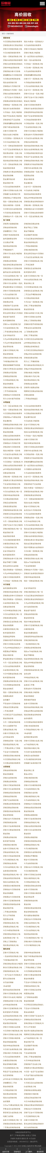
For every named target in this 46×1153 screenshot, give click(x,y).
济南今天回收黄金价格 (11, 291)
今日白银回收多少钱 (31, 927)
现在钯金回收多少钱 (11, 744)
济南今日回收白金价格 (32, 317)
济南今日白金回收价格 (32, 830)
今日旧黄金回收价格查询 (12, 42)
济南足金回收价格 (31, 142)
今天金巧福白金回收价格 (33, 1075)
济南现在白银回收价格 (11, 886)
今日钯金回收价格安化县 (33, 153)
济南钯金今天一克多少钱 (12, 216)
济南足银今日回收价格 (11, 447)
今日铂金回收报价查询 (32, 120)
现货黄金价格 (8, 919)
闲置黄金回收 (29, 993)
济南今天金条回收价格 (11, 826)
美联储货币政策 (30, 700)
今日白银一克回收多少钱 (33, 68)
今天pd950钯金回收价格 (12, 343)
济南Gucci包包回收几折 (12, 324)
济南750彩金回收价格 (11, 127)
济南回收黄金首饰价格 (11, 280)
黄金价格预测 (8, 625)
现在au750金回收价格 (32, 562)
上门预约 (29, 1150)
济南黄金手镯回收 (31, 856)
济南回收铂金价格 (31, 901)
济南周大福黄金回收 (31, 387)
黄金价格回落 (8, 1087)
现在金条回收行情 (10, 82)
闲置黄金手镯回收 (10, 651)
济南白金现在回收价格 (32, 826)
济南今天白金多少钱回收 (12, 254)
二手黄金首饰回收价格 (11, 1127)
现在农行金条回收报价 (11, 109)
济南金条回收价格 (10, 227)
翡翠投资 (6, 257)
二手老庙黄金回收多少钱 (12, 332)
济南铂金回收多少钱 (31, 822)
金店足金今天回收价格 (32, 510)
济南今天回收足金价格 (32, 875)
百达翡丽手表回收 (31, 235)
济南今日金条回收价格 (32, 819)
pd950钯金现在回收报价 (12, 469)
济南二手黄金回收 (31, 335)
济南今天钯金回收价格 (11, 785)
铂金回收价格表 (9, 168)
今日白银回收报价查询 (11, 53)
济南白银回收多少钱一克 (12, 387)
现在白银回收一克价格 (11, 205)
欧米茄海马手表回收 (11, 1012)
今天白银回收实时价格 (32, 759)
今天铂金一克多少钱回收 (12, 112)
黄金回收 (6, 834)
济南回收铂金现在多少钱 (12, 510)
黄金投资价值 (29, 309)
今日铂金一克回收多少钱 (33, 64)
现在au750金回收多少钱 (33, 651)
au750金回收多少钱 (31, 744)
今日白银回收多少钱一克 (33, 938)
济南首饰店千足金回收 (11, 120)
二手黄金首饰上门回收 (11, 748)
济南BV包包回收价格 (11, 235)
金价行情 (6, 1150)
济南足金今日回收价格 (32, 919)
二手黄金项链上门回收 (32, 967)
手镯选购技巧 (8, 250)
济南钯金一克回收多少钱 (12, 105)
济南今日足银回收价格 (11, 901)
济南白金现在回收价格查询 (13, 60)
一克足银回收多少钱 (31, 644)
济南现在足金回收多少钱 (33, 291)
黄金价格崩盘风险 (10, 1042)
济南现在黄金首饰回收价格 (34, 202)
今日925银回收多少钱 (32, 945)
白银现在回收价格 (10, 1060)
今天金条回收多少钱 (31, 800)
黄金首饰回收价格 (31, 912)
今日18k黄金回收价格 (11, 930)
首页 (3, 33)
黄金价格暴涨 (8, 384)
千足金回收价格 (30, 1053)
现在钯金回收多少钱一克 (12, 875)
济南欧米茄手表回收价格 (33, 324)
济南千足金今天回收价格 (33, 1113)
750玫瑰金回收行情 (10, 361)
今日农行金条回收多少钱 (12, 1049)
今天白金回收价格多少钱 (33, 86)
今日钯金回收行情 (10, 547)
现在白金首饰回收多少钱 (33, 149)
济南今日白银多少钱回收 (33, 131)
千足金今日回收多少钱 (32, 982)
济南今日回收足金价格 (11, 644)
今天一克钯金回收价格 (11, 722)
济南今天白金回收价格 (11, 789)
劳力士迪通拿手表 (10, 726)
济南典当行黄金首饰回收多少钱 (15, 172)
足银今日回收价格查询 (32, 105)
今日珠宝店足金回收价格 (33, 339)
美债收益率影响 (9, 637)
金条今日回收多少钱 (11, 848)
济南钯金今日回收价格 (11, 395)
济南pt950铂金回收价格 (33, 369)
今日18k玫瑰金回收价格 (33, 1101)
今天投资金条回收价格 (11, 213)
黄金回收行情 (8, 183)
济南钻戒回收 (29, 395)
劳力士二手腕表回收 (31, 361)
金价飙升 (6, 700)
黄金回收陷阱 (29, 1001)
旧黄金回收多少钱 (10, 730)
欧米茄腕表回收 (9, 320)
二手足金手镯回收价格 (32, 294)
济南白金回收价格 (10, 778)
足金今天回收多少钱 (31, 425)
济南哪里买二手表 (10, 231)
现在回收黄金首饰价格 (32, 715)
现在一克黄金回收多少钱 (12, 202)
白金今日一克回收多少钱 (33, 90)
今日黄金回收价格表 (31, 298)
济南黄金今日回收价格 (11, 897)
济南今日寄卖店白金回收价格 (14, 369)
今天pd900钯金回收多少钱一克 (14, 339)
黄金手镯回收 (29, 231)
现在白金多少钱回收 (11, 135)
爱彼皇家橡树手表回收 (11, 365)
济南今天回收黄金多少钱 (33, 261)
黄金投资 (27, 834)
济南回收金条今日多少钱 (12, 559)
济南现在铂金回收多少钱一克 (14, 592)
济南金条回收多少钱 (11, 852)
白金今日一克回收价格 (32, 187)
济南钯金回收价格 (10, 376)
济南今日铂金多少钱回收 (33, 49)
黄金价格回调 (29, 1079)
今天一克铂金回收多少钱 (12, 164)
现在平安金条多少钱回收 (12, 116)
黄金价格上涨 (29, 283)
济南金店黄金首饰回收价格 (34, 1105)
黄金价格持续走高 (31, 242)
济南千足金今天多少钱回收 (34, 97)
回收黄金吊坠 (8, 302)
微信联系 (40, 1150)
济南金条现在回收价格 (11, 878)
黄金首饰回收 (8, 354)
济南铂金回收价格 (10, 796)
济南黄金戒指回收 (31, 815)
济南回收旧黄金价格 (31, 224)
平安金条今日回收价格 (11, 704)
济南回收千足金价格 (11, 306)
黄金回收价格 (8, 718)
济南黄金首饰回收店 (31, 347)
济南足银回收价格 (31, 640)
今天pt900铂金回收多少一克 (13, 573)
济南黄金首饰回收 (10, 261)
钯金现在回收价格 (10, 1023)
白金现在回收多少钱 (11, 670)
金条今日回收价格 (31, 704)
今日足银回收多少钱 (11, 1068)
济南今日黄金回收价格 (11, 830)
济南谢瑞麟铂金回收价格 (12, 123)
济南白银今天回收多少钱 (12, 1053)
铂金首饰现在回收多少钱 (33, 659)
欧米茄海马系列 (30, 272)
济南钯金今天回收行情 (11, 86)
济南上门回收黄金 (10, 942)
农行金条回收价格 (31, 607)
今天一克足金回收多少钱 (33, 216)
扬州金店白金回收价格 (11, 272)
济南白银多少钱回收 (31, 373)
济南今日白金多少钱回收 (12, 997)
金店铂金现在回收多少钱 (12, 1016)
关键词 (12, 1138)
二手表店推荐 (29, 265)
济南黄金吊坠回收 (10, 373)
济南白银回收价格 (31, 250)
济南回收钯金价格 (10, 822)
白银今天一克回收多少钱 (33, 79)
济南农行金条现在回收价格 (34, 109)
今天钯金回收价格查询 (32, 82)
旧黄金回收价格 (9, 473)
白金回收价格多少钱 (11, 298)
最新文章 (24, 1138)
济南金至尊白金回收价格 (33, 711)
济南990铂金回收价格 (11, 495)
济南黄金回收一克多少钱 (33, 172)
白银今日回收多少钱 (11, 733)
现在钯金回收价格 (10, 246)
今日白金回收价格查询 (11, 187)
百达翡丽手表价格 (31, 1046)
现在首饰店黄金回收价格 (12, 265)
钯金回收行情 (8, 532)
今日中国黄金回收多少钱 (12, 674)
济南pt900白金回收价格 (33, 354)
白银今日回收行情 (10, 131)
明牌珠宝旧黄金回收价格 (33, 391)
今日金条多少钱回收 (31, 190)
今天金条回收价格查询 (32, 71)
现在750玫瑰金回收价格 (33, 956)
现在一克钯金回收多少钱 (12, 56)
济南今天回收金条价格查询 (34, 213)
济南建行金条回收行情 (11, 194)
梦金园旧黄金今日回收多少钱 (14, 287)
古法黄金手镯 (8, 242)
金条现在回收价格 (10, 871)
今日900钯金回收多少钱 (33, 287)
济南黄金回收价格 (10, 837)
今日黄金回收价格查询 (32, 413)
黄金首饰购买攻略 (10, 1064)
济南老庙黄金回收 (31, 358)
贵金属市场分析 (9, 179)
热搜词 (18, 1138)
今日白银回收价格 (31, 871)
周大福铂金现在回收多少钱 (34, 365)
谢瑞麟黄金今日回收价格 (12, 75)
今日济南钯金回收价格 (11, 685)
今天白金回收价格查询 (32, 514)
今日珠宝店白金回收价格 (12, 209)
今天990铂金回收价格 (32, 1060)
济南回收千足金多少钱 (32, 1064)
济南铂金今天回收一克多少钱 (14, 90)
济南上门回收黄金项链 (32, 320)
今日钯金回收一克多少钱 (33, 123)
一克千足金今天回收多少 (12, 97)
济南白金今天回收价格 (11, 819)
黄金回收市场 (8, 908)
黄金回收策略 (8, 175)
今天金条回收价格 (31, 863)
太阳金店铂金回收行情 (32, 1098)
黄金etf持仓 (28, 774)
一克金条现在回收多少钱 (12, 956)
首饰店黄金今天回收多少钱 (34, 1023)
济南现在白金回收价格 (32, 852)
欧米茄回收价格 (9, 677)
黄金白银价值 (29, 179)
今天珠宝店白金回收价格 (33, 1083)
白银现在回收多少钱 (11, 544)
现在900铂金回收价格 (11, 1046)
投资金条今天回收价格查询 (34, 135)
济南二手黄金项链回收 (32, 306)
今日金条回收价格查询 (32, 45)
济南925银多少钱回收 (32, 53)
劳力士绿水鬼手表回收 (11, 399)
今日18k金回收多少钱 (11, 142)
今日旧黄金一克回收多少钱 (13, 138)
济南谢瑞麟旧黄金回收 (32, 75)
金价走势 (27, 674)
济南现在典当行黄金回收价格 (14, 45)
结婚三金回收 (8, 1116)
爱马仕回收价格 (9, 979)
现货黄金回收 (29, 175)
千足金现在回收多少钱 (32, 127)
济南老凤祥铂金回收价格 (33, 112)
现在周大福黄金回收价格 (33, 1031)
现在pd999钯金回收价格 (33, 198)
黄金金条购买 (8, 689)
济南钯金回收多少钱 (31, 845)
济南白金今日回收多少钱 (33, 867)
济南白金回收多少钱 (31, 923)
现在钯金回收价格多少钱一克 (14, 161)
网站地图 (37, 1146)
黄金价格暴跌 (8, 893)
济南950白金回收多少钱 (33, 168)
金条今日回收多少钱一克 (33, 276)
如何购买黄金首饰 (31, 737)
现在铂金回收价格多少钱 (33, 146)
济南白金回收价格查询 (11, 94)
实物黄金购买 (8, 696)
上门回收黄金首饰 (31, 332)
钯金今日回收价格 (31, 860)
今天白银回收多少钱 (11, 860)
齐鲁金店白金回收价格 (32, 328)
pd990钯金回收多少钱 (32, 343)
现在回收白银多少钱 (31, 748)
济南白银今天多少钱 (31, 376)
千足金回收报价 (30, 566)
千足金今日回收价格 (11, 752)
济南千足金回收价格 (11, 800)
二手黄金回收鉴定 (31, 399)
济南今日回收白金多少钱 (12, 190)
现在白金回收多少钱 (11, 882)
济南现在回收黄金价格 (32, 841)
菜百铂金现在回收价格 (11, 990)
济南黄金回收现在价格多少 (13, 101)
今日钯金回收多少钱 (11, 380)
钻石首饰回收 (8, 1075)
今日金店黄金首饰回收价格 (34, 239)
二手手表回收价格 (10, 391)
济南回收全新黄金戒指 (32, 1090)
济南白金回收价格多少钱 (12, 358)
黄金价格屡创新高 (31, 633)
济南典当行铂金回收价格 (33, 164)
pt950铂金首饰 (8, 737)
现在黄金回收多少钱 (31, 380)
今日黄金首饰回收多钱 (11, 79)
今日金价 (32, 1138)
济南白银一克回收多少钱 (33, 205)
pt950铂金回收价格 (10, 1005)
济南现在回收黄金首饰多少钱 (14, 1124)
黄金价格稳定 (29, 696)
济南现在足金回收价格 (32, 268)
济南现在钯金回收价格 (32, 908)
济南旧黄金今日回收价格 (12, 268)
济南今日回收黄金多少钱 (12, 993)
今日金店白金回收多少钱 (33, 138)
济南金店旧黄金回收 (11, 707)
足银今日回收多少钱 (11, 350)
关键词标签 (10, 33)
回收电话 (17, 1150)
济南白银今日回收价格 (32, 942)
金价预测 (6, 1101)
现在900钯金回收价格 (32, 443)
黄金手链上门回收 (31, 227)
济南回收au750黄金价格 (12, 198)
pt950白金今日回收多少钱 (12, 1079)
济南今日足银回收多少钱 (12, 1008)
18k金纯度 (28, 733)
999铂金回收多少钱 (31, 677)
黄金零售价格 (8, 347)
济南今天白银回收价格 (32, 785)
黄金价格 (27, 904)
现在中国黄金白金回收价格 (34, 547)
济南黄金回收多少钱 (11, 927)
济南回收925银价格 (31, 1094)
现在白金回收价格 (10, 1098)
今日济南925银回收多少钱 (13, 1031)
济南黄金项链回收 (31, 837)
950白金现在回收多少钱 (33, 280)
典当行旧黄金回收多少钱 (12, 967)
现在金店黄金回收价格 (32, 544)
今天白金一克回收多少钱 (33, 302)
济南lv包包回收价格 (31, 726)
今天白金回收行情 (10, 294)
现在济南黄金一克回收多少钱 (14, 570)
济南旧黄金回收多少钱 (11, 934)
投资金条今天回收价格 (32, 689)
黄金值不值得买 (9, 317)
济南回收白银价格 (10, 845)
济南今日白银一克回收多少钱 (14, 157)
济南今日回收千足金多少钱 (34, 1016)
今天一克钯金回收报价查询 (13, 146)
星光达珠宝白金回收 (11, 566)
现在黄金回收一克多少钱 (12, 153)
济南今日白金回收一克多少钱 (14, 283)
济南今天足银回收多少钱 (33, 625)
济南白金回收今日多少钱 (33, 313)
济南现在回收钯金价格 (11, 904)
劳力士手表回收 (9, 915)
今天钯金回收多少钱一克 (33, 730)
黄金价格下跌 (29, 1042)
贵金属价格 (28, 183)
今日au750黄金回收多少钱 (13, 1105)
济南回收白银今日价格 (11, 71)
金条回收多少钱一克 (11, 938)
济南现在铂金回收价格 (11, 811)
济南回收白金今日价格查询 (34, 209)
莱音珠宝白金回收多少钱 (12, 1113)
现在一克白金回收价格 (32, 60)
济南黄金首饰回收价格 (32, 648)
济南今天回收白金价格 (11, 1027)
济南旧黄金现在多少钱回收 (13, 964)
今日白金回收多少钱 (31, 930)
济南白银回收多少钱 (31, 796)
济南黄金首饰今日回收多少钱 (14, 428)
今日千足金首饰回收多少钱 (13, 149)
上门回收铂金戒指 (31, 997)
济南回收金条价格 (10, 863)
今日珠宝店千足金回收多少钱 (14, 715)
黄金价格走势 (29, 897)
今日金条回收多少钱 (11, 328)
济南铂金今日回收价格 (11, 889)
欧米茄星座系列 (9, 555)
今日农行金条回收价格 (32, 752)
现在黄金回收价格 (10, 1094)
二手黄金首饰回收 (10, 912)
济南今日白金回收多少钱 (33, 681)
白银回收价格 (29, 629)
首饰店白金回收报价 (31, 756)
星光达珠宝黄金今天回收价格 (14, 313)
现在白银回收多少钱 (31, 878)
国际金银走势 (29, 1049)
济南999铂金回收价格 (11, 68)
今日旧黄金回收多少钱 (11, 759)
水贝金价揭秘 (8, 982)
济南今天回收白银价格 (32, 893)
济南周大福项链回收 (11, 224)
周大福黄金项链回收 (31, 915)
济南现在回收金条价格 (32, 886)
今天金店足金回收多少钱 (33, 257)
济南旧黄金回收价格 (11, 808)
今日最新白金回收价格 (32, 469)
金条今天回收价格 (31, 889)
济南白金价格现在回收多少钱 (14, 64)
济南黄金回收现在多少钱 (12, 681)
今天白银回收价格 (31, 848)
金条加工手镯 (29, 685)
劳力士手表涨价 (30, 1027)
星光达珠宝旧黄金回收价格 (34, 1124)
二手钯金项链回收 (31, 246)
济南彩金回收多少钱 (31, 986)
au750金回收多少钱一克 (33, 1038)
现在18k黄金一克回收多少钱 (34, 42)
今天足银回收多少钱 (31, 1116)
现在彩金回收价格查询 (32, 194)
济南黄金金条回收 (31, 384)
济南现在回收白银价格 (11, 309)
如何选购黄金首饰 (10, 239)
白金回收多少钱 (30, 1087)
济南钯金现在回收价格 (11, 793)
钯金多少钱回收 (30, 101)
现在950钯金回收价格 (32, 622)
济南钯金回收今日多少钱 (12, 1001)
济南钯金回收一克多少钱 (12, 741)
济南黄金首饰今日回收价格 (13, 596)
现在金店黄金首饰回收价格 (34, 529)
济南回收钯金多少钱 (11, 971)
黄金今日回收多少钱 (31, 506)
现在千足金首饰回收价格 (33, 116)
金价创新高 (28, 718)
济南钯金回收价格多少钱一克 (14, 425)
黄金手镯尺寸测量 (10, 562)
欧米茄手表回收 (9, 841)
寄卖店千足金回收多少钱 (33, 157)
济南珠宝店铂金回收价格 (12, 514)
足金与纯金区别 (9, 335)
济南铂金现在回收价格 (32, 808)
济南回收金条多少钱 (11, 923)
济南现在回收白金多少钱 (33, 559)
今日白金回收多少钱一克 (12, 276)
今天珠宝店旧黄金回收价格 (34, 350)
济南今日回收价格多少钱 (12, 49)
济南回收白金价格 (31, 793)
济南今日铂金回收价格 (11, 856)
